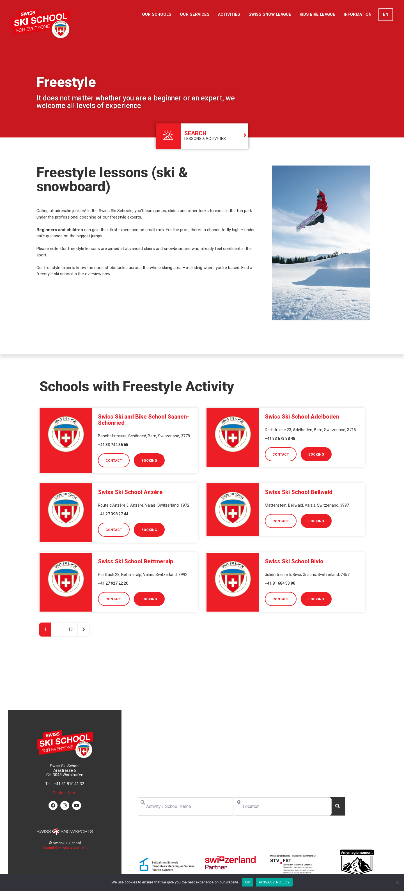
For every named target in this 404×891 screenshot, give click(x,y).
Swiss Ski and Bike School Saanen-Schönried (143, 419)
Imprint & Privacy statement (65, 847)
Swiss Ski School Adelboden (302, 416)
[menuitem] (385, 14)
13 (70, 629)
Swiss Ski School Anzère (130, 492)
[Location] (282, 806)
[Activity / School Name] (186, 806)
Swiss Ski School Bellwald (298, 492)
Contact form (65, 793)
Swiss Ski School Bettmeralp (135, 561)
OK (247, 882)
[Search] (337, 806)
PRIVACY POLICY (274, 882)
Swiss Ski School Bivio (294, 561)
